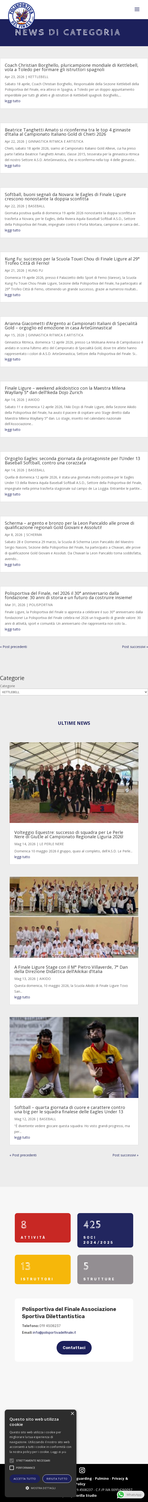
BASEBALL (36, 206)
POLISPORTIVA (41, 604)
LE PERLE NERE (51, 844)
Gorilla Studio (85, 1495)
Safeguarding (80, 1478)
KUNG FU (35, 270)
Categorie (7, 686)
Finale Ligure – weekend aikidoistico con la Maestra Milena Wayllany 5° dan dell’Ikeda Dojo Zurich (65, 390)
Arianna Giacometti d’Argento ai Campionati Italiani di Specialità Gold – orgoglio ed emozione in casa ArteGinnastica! (71, 326)
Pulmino (102, 1478)
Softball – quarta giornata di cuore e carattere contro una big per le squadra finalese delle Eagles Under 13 (69, 1109)
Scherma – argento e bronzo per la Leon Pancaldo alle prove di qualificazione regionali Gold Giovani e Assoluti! (69, 525)
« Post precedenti (13, 646)
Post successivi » (135, 646)
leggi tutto (13, 101)
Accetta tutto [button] (25, 1478)
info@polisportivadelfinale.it (54, 1333)
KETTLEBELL (38, 76)
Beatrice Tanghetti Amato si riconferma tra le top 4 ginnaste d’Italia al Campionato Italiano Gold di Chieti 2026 (68, 132)
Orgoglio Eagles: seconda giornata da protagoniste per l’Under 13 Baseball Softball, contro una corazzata (72, 461)
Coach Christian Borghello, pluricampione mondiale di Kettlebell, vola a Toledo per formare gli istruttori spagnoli (71, 67)
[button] (41, 1488)
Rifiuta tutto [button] (57, 1478)
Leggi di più (58, 1452)
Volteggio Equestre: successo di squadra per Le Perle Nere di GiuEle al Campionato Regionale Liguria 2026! (68, 834)
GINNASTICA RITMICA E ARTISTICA (55, 141)
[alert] (40, 1453)
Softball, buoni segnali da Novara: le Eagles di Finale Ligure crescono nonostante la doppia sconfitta (65, 196)
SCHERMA (34, 534)
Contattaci (74, 1347)
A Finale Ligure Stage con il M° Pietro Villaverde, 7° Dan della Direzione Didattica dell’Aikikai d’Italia (71, 969)
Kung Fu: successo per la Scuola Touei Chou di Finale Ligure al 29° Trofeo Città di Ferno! (72, 261)
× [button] (72, 1414)
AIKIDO (34, 399)
